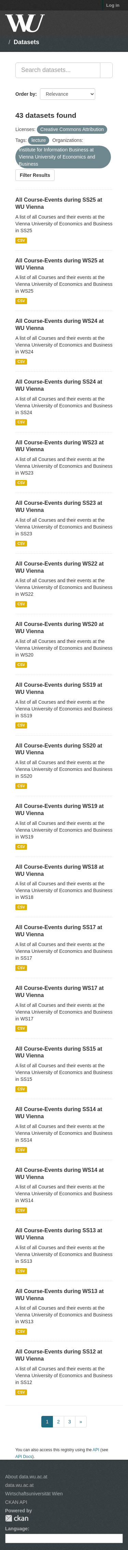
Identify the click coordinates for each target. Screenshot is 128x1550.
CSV (21, 240)
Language (16, 1528)
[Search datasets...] (57, 70)
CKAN (16, 1518)
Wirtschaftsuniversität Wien (34, 1493)
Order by (25, 94)
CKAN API (16, 1502)
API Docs (23, 1456)
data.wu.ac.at (19, 1485)
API (96, 1449)
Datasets (26, 42)
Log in (112, 5)
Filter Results (35, 175)
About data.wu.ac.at (26, 1476)
